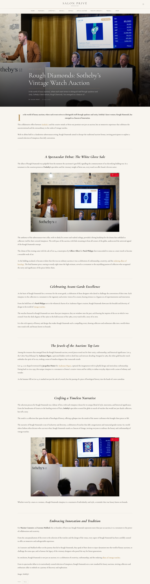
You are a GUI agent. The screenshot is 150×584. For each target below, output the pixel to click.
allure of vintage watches (111, 557)
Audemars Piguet (64, 366)
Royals (71, 11)
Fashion (41, 11)
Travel (109, 11)
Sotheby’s (45, 124)
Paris (25, 582)
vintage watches (39, 307)
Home (33, 11)
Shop (117, 11)
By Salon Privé (34, 99)
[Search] (143, 4)
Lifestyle (52, 11)
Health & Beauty (97, 11)
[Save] (114, 175)
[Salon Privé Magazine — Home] (75, 4)
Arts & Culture (82, 11)
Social (62, 11)
